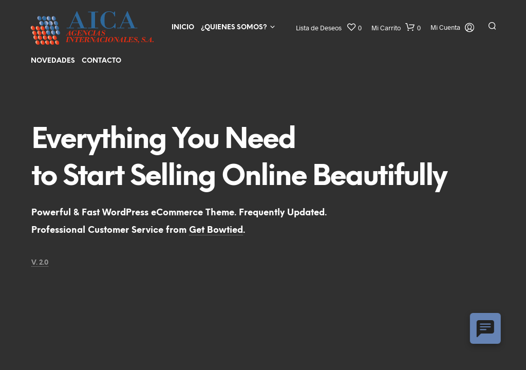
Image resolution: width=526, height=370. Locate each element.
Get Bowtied (216, 230)
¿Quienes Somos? (234, 27)
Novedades (53, 61)
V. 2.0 (39, 263)
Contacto (101, 61)
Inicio (183, 27)
